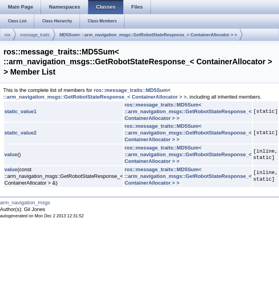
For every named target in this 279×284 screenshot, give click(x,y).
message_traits (35, 34)
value (10, 154)
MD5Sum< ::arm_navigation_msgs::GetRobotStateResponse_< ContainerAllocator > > (148, 34)
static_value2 (20, 133)
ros (7, 34)
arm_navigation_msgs (25, 203)
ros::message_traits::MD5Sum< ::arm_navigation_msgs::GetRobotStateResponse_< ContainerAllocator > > (95, 93)
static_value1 (20, 111)
